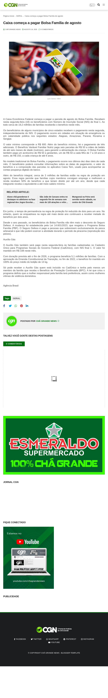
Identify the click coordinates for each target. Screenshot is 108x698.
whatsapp (54, 639)
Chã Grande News (50, 653)
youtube (55, 642)
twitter (37, 639)
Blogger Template (70, 653)
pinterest (71, 639)
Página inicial (8, 16)
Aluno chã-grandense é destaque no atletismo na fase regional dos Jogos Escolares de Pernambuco (21, 200)
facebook (21, 639)
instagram (88, 639)
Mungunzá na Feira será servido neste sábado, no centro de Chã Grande (84, 199)
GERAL (19, 16)
